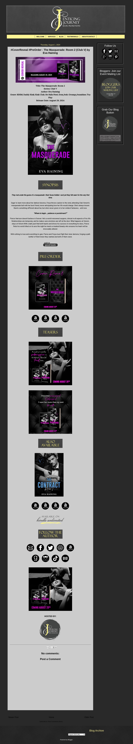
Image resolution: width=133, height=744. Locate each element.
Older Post (89, 717)
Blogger (70, 740)
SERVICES (52, 36)
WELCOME (40, 36)
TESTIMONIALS (72, 36)
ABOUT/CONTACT (88, 36)
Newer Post (13, 717)
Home (51, 717)
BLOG (61, 36)
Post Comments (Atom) (55, 721)
